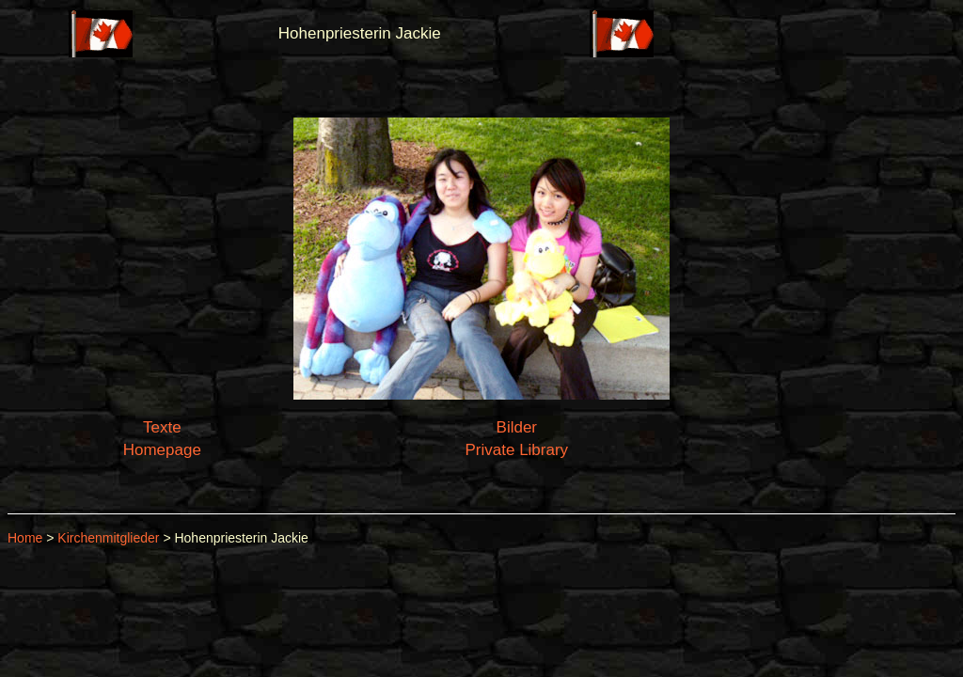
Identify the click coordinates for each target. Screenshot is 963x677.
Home (25, 537)
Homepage (162, 450)
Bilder (517, 427)
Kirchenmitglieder (108, 537)
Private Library (517, 450)
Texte (162, 427)
